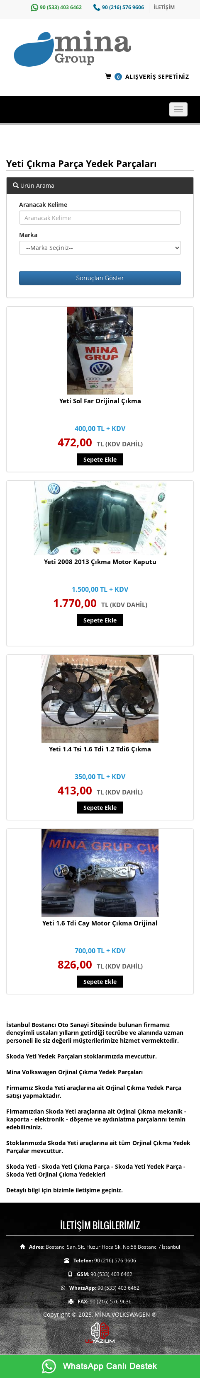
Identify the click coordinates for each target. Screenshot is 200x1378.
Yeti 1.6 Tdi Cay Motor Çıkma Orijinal (100, 923)
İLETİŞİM (164, 7)
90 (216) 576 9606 (117, 7)
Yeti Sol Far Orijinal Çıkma (100, 401)
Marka (28, 235)
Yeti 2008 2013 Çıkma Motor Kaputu (100, 561)
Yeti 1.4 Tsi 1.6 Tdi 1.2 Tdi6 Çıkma (100, 749)
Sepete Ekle (100, 459)
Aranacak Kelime (43, 204)
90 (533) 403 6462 (55, 7)
